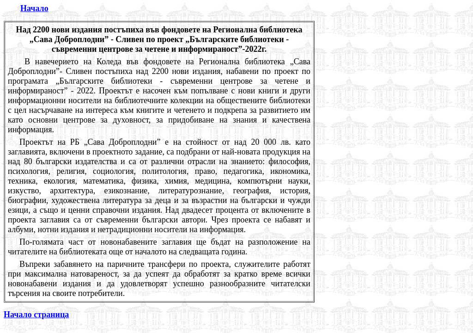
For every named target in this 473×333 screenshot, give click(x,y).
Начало (34, 8)
